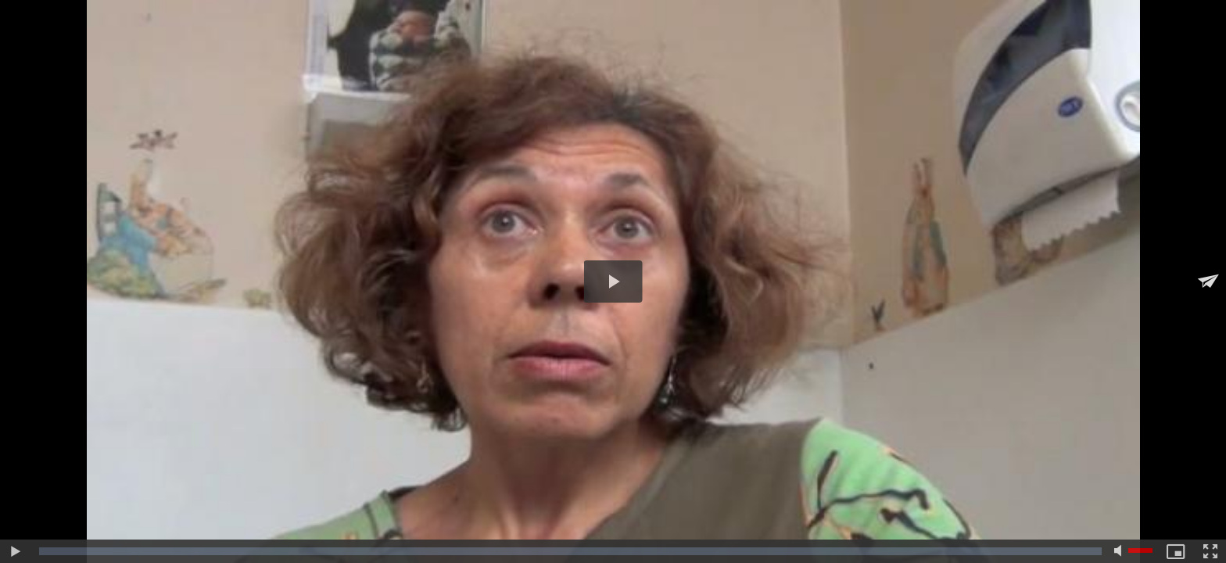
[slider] (570, 551)
